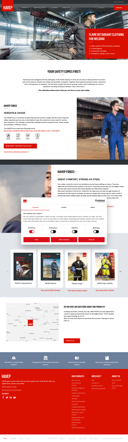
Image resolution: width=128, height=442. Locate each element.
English (5, 438)
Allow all (91, 239)
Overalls (74, 398)
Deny (36, 239)
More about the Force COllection (18, 146)
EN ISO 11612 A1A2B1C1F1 (12, 131)
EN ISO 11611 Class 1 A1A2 (29, 131)
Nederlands (13, 438)
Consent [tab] (35, 207)
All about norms (97, 386)
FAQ (93, 380)
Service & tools (40, 8)
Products (25, 8)
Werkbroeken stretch (76, 423)
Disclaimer (62, 438)
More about (50, 290)
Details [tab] (64, 207)
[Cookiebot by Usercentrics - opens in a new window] (96, 201)
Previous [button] (7, 271)
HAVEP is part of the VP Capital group (112, 438)
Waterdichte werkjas (79, 409)
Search (101, 8)
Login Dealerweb (118, 2)
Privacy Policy (82, 438)
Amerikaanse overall (76, 384)
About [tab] (93, 207)
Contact (119, 8)
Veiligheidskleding (78, 407)
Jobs (113, 383)
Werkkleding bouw (78, 427)
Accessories (76, 380)
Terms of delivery (94, 438)
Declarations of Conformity (11, 390)
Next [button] (120, 271)
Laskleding (75, 396)
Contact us (70, 341)
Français (21, 438)
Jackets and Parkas (78, 393)
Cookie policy (71, 438)
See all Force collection (12, 152)
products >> (25, 152)
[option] (23, 268)
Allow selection (64, 239)
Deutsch (28, 438)
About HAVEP (116, 380)
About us (66, 8)
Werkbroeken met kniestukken (78, 418)
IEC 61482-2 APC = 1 (45, 131)
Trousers (75, 404)
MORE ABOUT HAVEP (9, 387)
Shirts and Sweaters (78, 401)
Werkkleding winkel (98, 388)
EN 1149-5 (56, 131)
